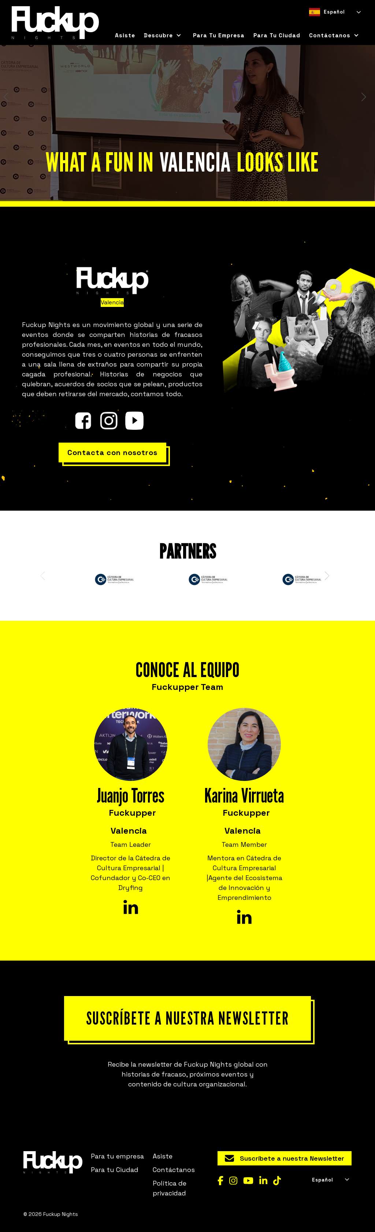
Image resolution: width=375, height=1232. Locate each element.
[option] (325, 23)
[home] (55, 22)
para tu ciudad (276, 35)
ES (312, 23)
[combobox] (334, 12)
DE (338, 23)
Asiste (125, 35)
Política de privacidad (169, 1188)
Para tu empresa (219, 35)
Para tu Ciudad (114, 1169)
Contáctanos (174, 1169)
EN (325, 23)
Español (327, 12)
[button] (163, 35)
